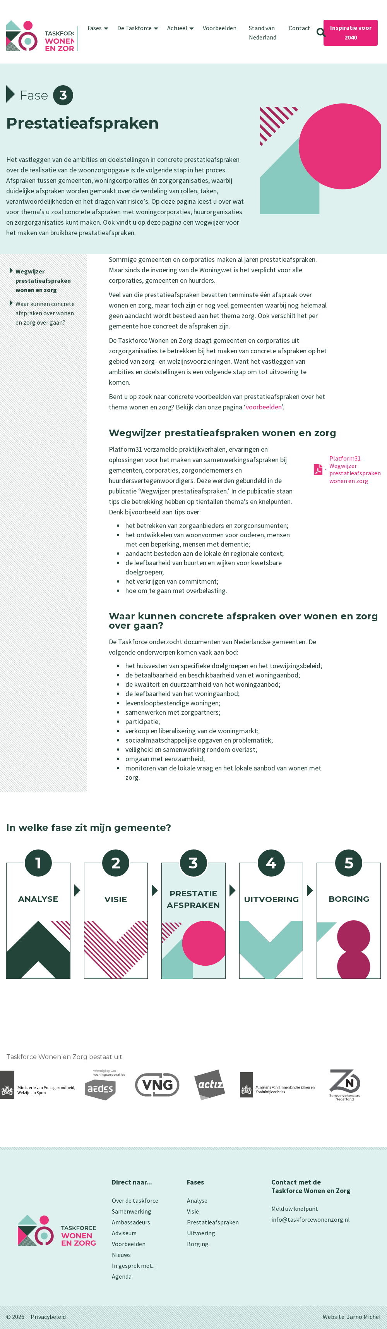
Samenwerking (131, 1211)
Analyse (197, 1200)
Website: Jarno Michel (352, 1316)
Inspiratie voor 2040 (351, 32)
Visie (193, 1211)
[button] (96, 27)
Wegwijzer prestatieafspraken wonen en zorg (43, 280)
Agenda (122, 1276)
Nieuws (121, 1255)
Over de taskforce (135, 1200)
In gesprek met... (134, 1265)
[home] (40, 35)
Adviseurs (124, 1233)
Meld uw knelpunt (294, 1208)
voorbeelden (264, 406)
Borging (198, 1244)
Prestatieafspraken (213, 1222)
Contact (299, 28)
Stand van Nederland (262, 32)
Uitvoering (201, 1233)
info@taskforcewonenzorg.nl (310, 1219)
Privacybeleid (48, 1316)
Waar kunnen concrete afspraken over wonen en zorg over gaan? (45, 313)
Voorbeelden (219, 28)
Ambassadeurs (131, 1222)
